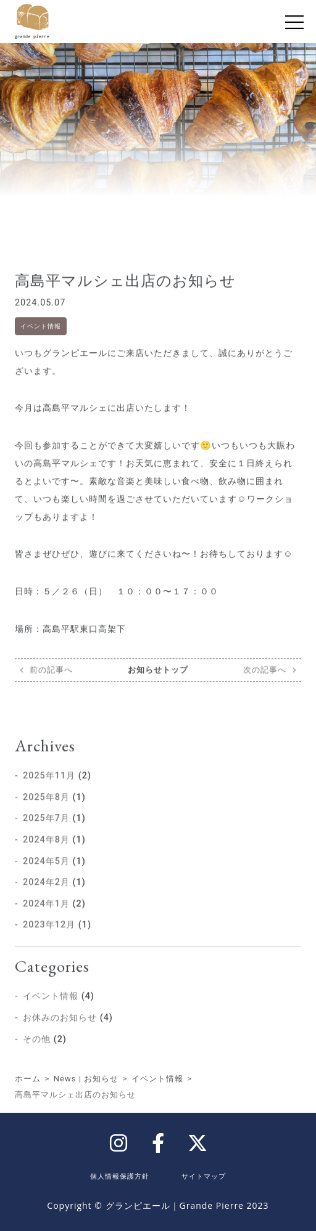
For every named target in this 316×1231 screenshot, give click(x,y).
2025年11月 (49, 791)
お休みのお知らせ (60, 1033)
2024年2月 (46, 898)
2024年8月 (46, 855)
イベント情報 (40, 342)
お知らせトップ (158, 685)
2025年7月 (46, 834)
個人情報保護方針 (119, 1176)
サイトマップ (203, 1176)
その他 (37, 1054)
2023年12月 (49, 940)
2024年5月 (46, 877)
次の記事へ (264, 685)
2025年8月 (46, 813)
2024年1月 (46, 919)
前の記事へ (51, 685)
